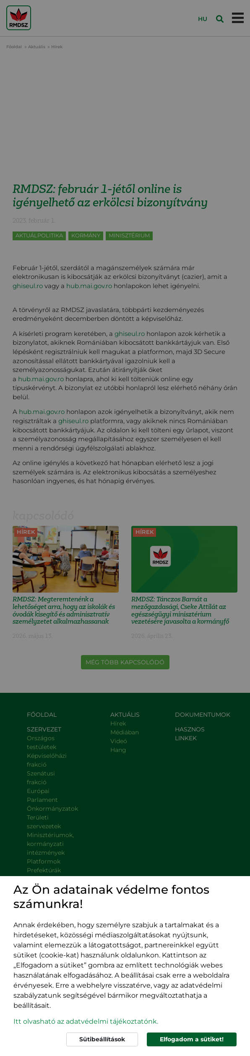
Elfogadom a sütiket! (192, 1039)
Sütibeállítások (102, 1039)
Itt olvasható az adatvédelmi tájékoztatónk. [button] (85, 1021)
